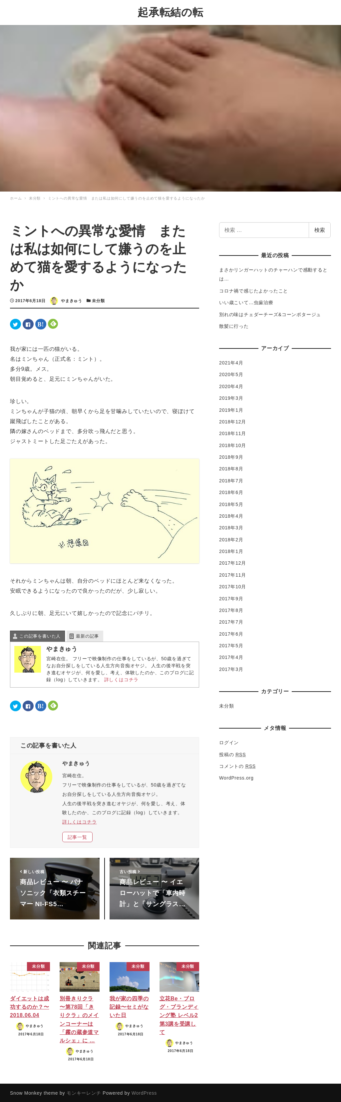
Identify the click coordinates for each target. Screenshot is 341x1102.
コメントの (237, 765)
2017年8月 (231, 609)
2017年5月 (231, 644)
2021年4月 (231, 361)
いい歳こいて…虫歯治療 (246, 301)
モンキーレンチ (84, 1092)
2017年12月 (232, 562)
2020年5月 (231, 373)
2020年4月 (231, 385)
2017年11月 (232, 574)
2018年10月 (232, 444)
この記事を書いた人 (40, 635)
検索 (319, 229)
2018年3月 (231, 526)
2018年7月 (231, 479)
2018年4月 (231, 515)
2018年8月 (231, 468)
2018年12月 (232, 420)
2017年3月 (231, 668)
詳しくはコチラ (121, 678)
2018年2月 (231, 538)
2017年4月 (231, 656)
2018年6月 (231, 491)
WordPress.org (236, 777)
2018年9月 (231, 456)
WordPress (144, 1092)
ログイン (229, 741)
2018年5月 (231, 503)
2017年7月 (231, 621)
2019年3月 (231, 397)
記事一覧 (77, 836)
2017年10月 (232, 585)
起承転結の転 (170, 12)
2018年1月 (231, 550)
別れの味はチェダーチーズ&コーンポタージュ (270, 313)
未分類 (98, 299)
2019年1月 (231, 409)
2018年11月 (232, 432)
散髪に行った (234, 325)
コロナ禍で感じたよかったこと (253, 289)
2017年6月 (231, 633)
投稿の (232, 753)
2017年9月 (231, 597)
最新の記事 (87, 635)
